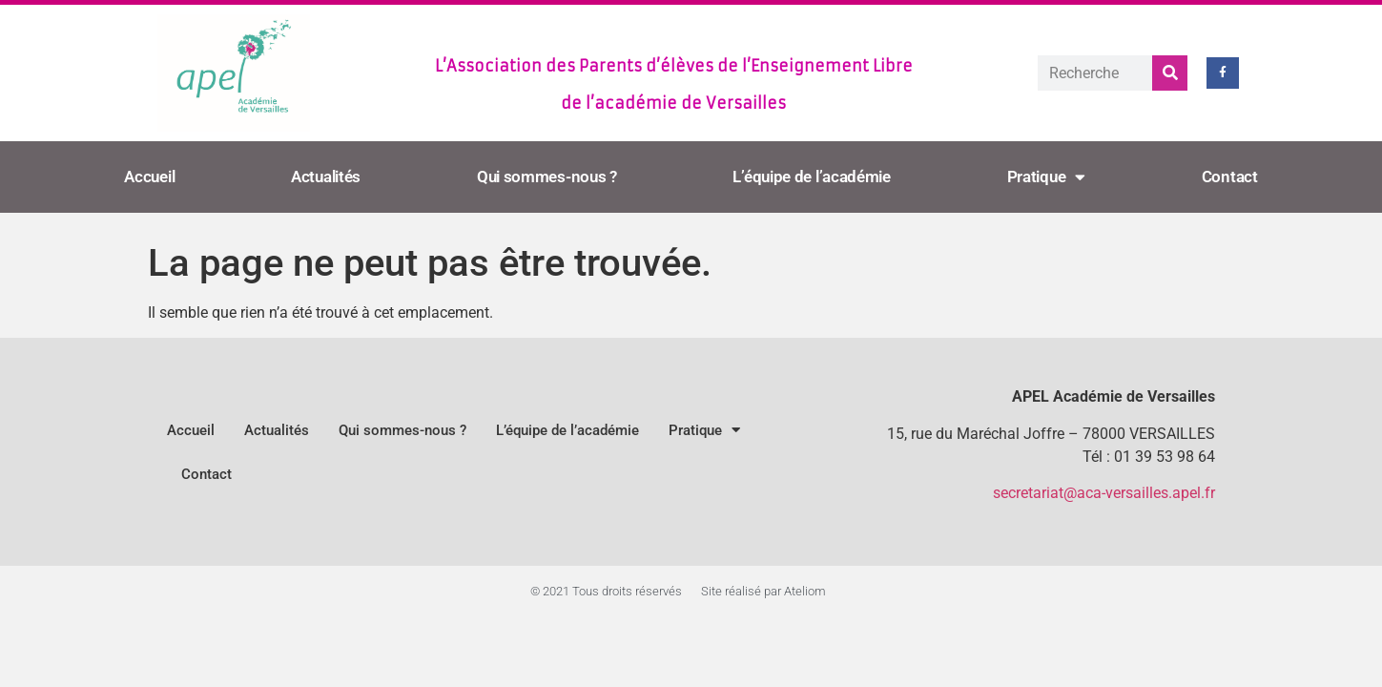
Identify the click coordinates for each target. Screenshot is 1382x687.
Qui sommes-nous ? (547, 176)
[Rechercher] (1169, 73)
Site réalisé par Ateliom (763, 591)
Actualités (326, 176)
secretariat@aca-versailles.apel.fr (1104, 493)
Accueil (149, 176)
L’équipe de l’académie (811, 176)
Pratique (1046, 177)
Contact (1230, 176)
